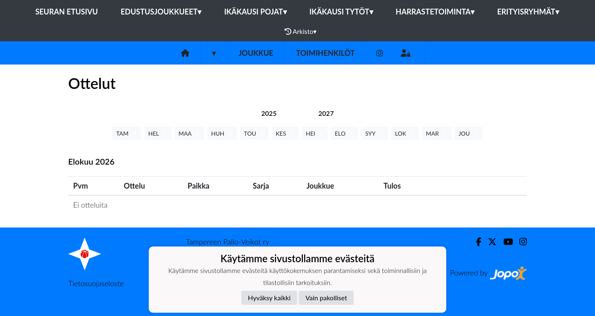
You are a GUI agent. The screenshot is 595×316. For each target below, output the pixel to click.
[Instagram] (380, 53)
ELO (345, 133)
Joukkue (255, 52)
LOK (405, 133)
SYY (374, 133)
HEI (315, 133)
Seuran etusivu (66, 11)
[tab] (269, 113)
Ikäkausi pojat (255, 11)
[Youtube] (505, 241)
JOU (469, 133)
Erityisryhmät (528, 11)
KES (285, 133)
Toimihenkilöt (325, 52)
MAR (437, 133)
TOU (254, 133)
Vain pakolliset (326, 298)
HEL (158, 133)
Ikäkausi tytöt (341, 11)
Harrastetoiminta (435, 11)
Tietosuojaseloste (96, 283)
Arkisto (301, 31)
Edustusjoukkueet (161, 11)
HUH (222, 133)
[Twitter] (489, 241)
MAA (189, 133)
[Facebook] (475, 241)
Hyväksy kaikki (269, 298)
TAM (126, 133)
